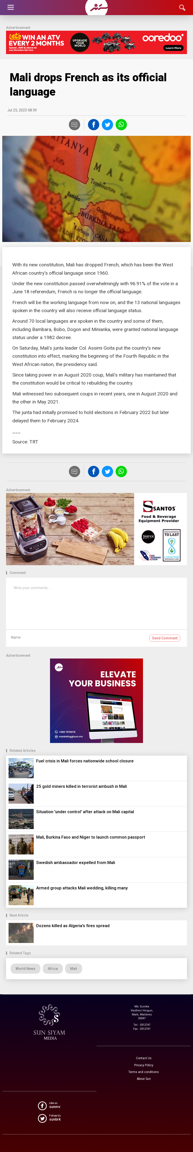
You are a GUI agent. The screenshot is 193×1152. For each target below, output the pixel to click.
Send (164, 638)
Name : (16, 637)
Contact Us (144, 1058)
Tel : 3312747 (141, 1024)
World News (25, 969)
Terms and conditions (143, 1072)
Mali (73, 969)
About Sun (144, 1079)
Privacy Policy (143, 1065)
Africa (53, 969)
